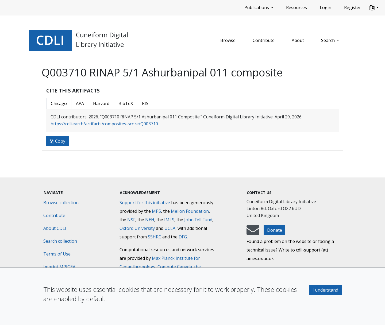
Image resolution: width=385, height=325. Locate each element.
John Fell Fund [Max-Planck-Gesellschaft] (198, 220)
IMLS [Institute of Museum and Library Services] (169, 220)
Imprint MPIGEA (59, 267)
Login (325, 7)
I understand (325, 290)
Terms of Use (57, 254)
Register (352, 7)
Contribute (264, 40)
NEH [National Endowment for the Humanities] (149, 220)
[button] (374, 7)
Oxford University (137, 228)
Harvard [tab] (101, 103)
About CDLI (54, 228)
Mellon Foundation (190, 211)
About (298, 40)
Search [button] (328, 40)
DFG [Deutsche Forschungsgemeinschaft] (183, 237)
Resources (296, 7)
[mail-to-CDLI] (253, 232)
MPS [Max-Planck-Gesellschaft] (156, 211)
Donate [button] (274, 230)
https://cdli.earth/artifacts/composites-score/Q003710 (104, 124)
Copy (57, 141)
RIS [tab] (145, 103)
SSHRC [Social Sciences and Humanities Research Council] (154, 237)
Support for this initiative (145, 203)
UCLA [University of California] (169, 228)
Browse (228, 40)
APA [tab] (80, 103)
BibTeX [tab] (125, 103)
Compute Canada (174, 267)
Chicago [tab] (59, 103)
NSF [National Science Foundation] (131, 220)
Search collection (60, 241)
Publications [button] (257, 7)
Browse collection (61, 203)
